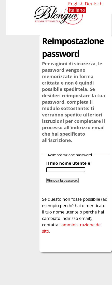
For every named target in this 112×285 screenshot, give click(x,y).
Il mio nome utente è (68, 163)
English (76, 3)
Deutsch (94, 3)
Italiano (77, 10)
